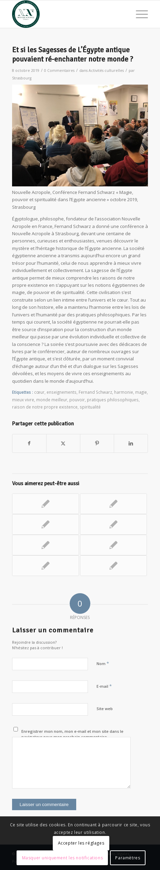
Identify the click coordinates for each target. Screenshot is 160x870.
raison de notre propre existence (45, 407)
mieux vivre (23, 399)
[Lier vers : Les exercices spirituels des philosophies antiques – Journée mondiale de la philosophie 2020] (45, 503)
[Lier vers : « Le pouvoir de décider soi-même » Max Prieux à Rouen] (113, 565)
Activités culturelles (106, 70)
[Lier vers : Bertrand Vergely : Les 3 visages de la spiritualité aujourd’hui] (45, 565)
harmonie (123, 392)
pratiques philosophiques (113, 399)
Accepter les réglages (81, 843)
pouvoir (77, 399)
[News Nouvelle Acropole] (66, 14)
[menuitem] (138, 14)
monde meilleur (51, 399)
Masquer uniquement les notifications (62, 858)
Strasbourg (21, 78)
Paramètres (127, 858)
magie (141, 392)
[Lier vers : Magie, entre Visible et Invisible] (113, 524)
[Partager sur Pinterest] (97, 443)
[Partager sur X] (63, 443)
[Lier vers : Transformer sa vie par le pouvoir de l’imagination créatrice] (45, 545)
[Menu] (138, 14)
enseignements (62, 392)
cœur (39, 392)
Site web (105, 708)
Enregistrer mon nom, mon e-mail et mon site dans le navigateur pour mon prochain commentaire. (72, 734)
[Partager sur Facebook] (29, 443)
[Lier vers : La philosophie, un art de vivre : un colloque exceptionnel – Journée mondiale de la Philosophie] (113, 503)
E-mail (104, 686)
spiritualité (90, 407)
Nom (103, 663)
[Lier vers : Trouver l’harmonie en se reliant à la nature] (113, 545)
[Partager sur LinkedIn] (131, 443)
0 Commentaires (59, 70)
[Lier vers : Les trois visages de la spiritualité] (45, 524)
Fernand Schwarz (95, 392)
